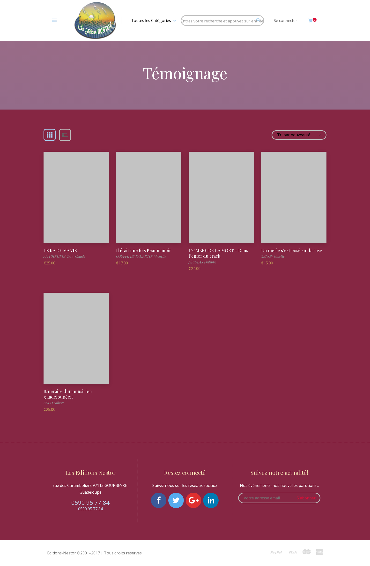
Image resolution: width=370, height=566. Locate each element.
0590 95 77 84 (90, 502)
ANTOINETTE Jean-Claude (64, 256)
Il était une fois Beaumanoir (143, 250)
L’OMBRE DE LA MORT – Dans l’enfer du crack (218, 253)
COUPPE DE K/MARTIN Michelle (141, 256)
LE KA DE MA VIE (60, 250)
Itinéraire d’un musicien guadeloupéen (68, 394)
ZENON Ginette (273, 256)
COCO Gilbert (54, 403)
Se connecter (285, 20)
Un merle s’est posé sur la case (291, 250)
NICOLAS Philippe (202, 262)
